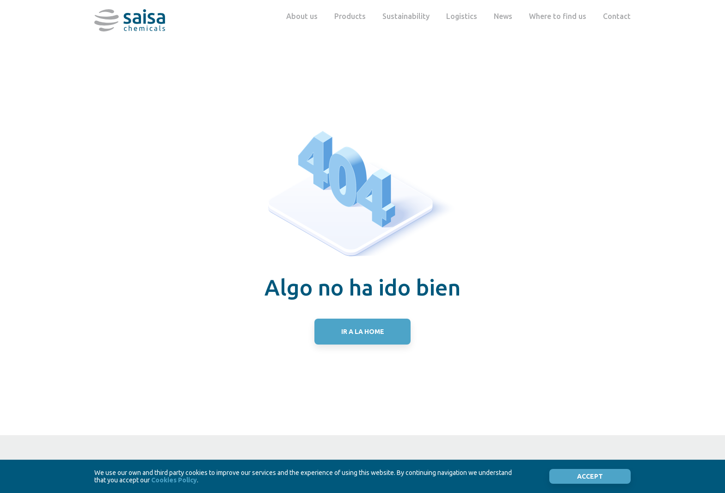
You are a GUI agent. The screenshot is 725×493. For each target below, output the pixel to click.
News (503, 16)
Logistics (461, 16)
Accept (590, 476)
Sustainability (406, 16)
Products (350, 16)
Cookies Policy (174, 480)
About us (302, 16)
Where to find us (557, 16)
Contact (617, 16)
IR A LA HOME (362, 331)
